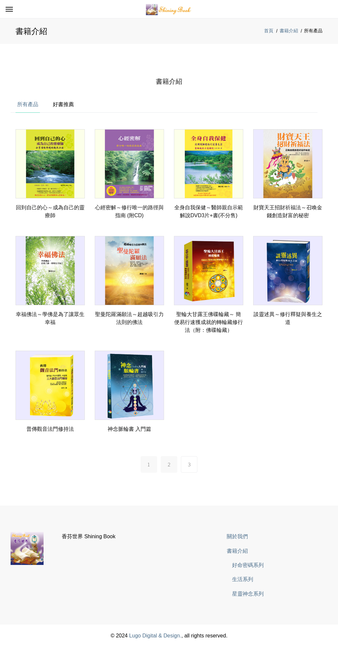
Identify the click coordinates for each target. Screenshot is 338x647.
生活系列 (242, 579)
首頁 (268, 30)
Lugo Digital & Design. (155, 635)
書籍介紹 (289, 30)
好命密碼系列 (248, 565)
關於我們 (237, 536)
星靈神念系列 (248, 594)
